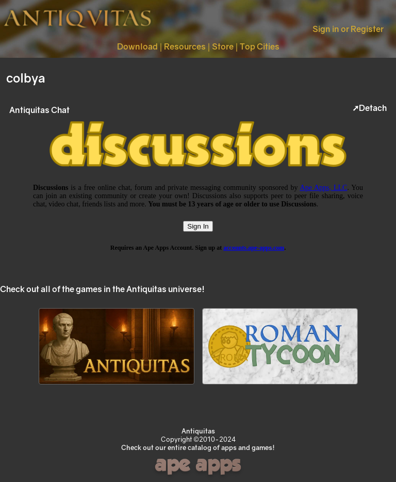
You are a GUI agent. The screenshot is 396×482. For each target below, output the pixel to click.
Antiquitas (198, 431)
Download (137, 46)
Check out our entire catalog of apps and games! (198, 447)
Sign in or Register (348, 29)
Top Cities (259, 46)
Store (223, 46)
